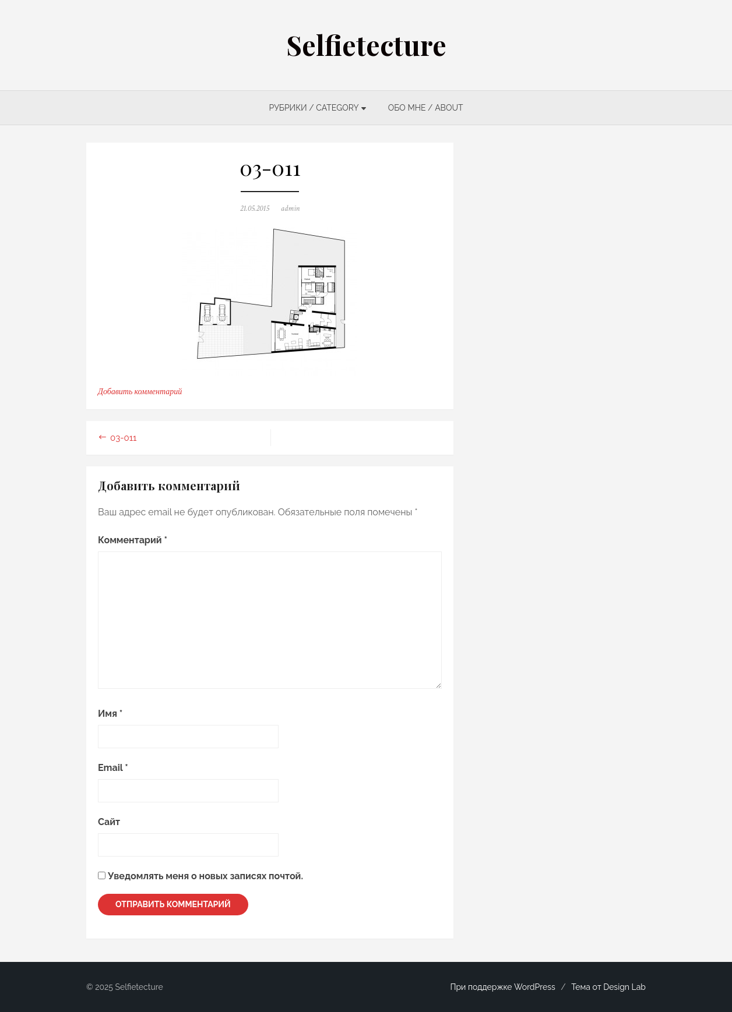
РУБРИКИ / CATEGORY (313, 107)
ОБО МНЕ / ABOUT (425, 107)
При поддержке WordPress (502, 987)
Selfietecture (366, 45)
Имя (110, 713)
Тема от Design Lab (608, 987)
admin (290, 208)
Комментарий (132, 540)
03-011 (123, 438)
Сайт (109, 821)
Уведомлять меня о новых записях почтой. (205, 876)
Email (113, 767)
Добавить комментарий (140, 392)
